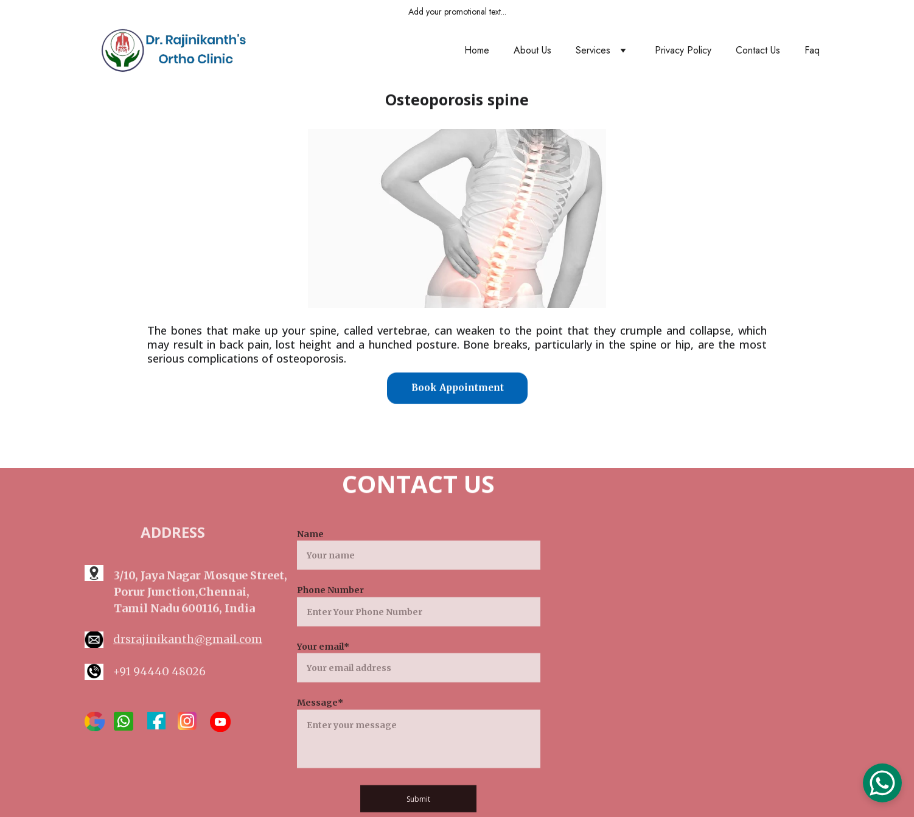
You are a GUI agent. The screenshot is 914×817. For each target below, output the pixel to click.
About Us (532, 50)
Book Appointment (457, 388)
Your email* (323, 662)
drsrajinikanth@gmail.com (187, 640)
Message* (320, 719)
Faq (812, 50)
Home (476, 50)
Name (310, 550)
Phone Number (330, 606)
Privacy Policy (683, 50)
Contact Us (758, 50)
